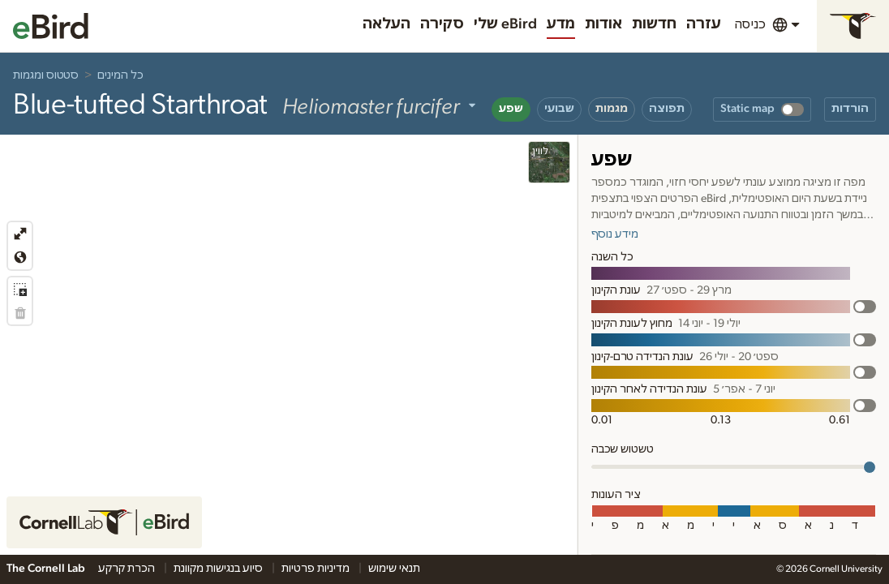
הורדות (850, 108)
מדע (561, 24)
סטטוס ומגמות (46, 75)
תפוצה (667, 108)
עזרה (703, 24)
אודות (603, 24)
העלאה (386, 24)
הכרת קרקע (127, 568)
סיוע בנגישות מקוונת (219, 568)
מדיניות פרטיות (316, 568)
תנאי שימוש (394, 568)
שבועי (559, 108)
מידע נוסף (614, 234)
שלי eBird (505, 24)
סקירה (442, 24)
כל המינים (120, 75)
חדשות (654, 24)
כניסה (750, 24)
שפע (511, 108)
